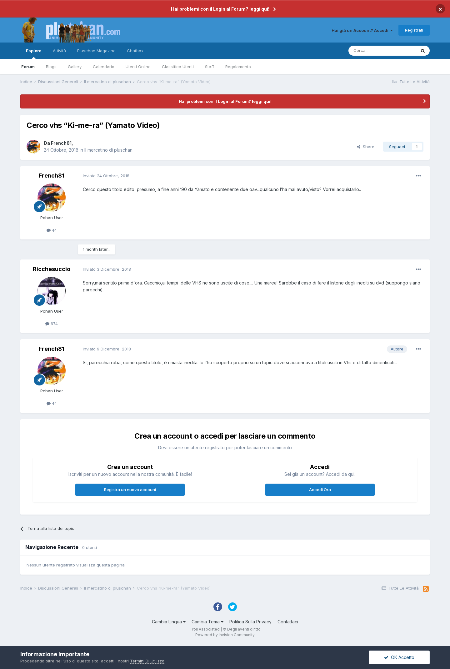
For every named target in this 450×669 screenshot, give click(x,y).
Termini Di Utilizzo (147, 660)
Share (365, 146)
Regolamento (238, 66)
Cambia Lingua (169, 621)
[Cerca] (382, 51)
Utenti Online (138, 66)
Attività (59, 50)
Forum (28, 66)
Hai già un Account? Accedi (362, 30)
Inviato (106, 175)
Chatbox (135, 50)
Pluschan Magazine (96, 50)
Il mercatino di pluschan (108, 150)
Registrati (414, 30)
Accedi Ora (320, 489)
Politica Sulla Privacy (250, 621)
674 (51, 323)
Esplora (34, 53)
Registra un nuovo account (130, 489)
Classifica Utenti (178, 66)
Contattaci (288, 621)
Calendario (103, 66)
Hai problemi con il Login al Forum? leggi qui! (220, 9)
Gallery (75, 66)
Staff (209, 66)
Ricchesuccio (51, 269)
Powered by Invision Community (225, 634)
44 (52, 230)
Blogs (51, 66)
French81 (61, 143)
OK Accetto (399, 657)
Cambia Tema (207, 621)
